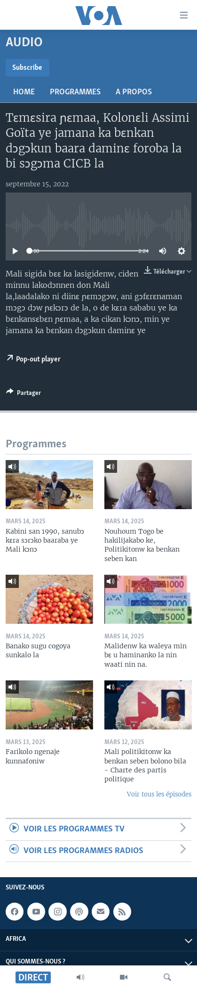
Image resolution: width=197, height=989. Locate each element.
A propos (134, 92)
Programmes (75, 92)
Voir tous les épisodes (159, 794)
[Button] (23, 394)
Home (24, 92)
